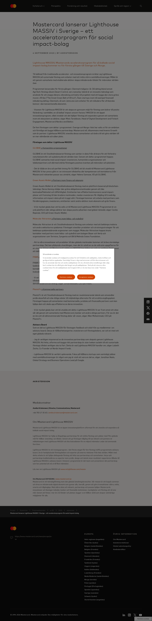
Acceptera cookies (86, 277)
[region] (76, 265)
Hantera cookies (66, 277)
